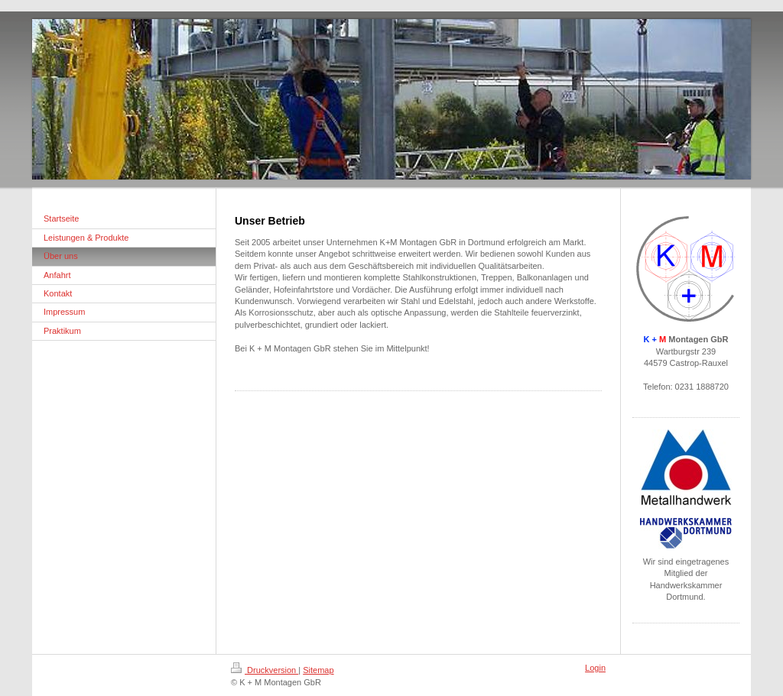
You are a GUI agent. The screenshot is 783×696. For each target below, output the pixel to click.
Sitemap (318, 670)
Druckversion (264, 670)
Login (595, 667)
